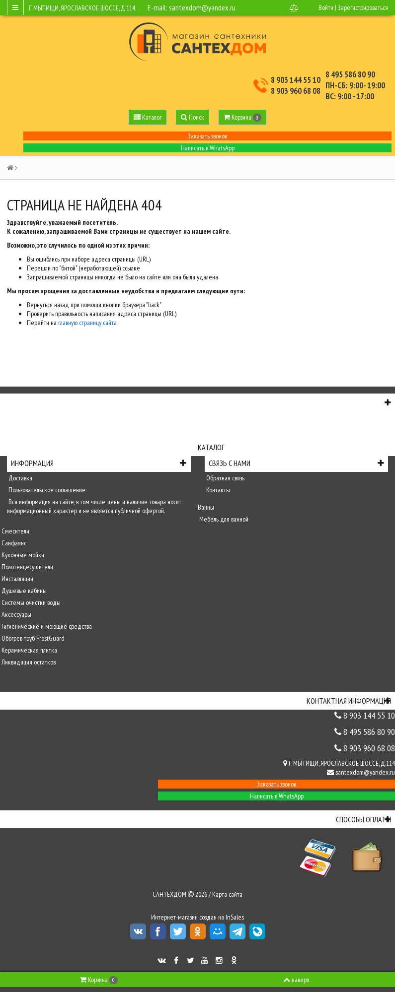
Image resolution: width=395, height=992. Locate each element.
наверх (296, 979)
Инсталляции (16, 578)
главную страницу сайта (87, 322)
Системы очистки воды (30, 602)
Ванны (206, 507)
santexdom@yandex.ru (202, 7)
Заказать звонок (208, 136)
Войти (325, 7)
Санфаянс (13, 542)
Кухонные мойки (22, 554)
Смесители (14, 531)
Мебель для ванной (223, 519)
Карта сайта (227, 894)
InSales (235, 917)
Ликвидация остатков (28, 662)
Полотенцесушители (26, 566)
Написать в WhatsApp (208, 147)
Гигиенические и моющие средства (46, 626)
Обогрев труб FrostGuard (32, 638)
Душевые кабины (23, 590)
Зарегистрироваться (363, 7)
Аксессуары (15, 614)
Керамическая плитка (28, 650)
